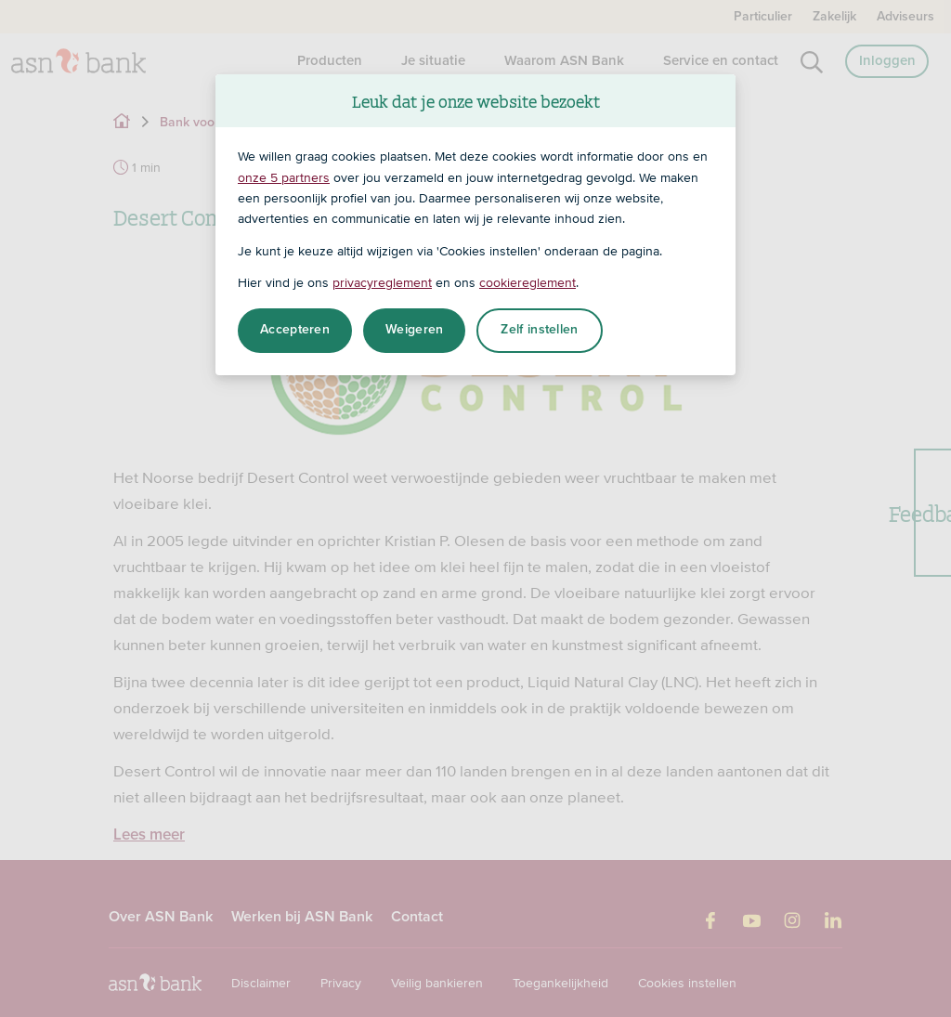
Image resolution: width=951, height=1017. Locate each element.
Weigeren (414, 329)
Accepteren (295, 329)
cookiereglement (527, 282)
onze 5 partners (284, 177)
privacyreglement (382, 282)
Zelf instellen (539, 329)
